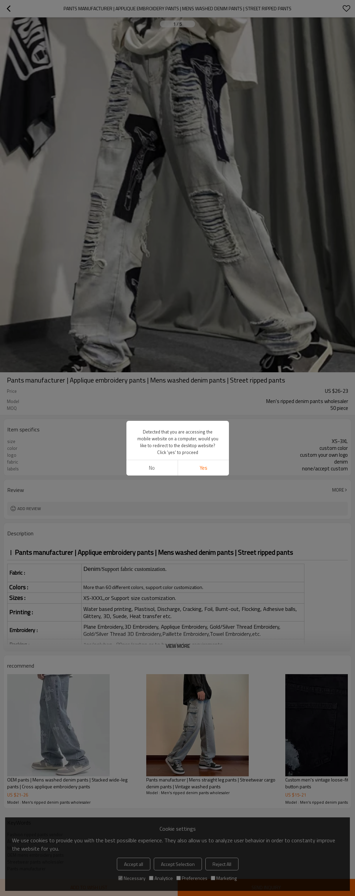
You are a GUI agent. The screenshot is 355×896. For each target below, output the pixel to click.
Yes (203, 222)
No (152, 222)
